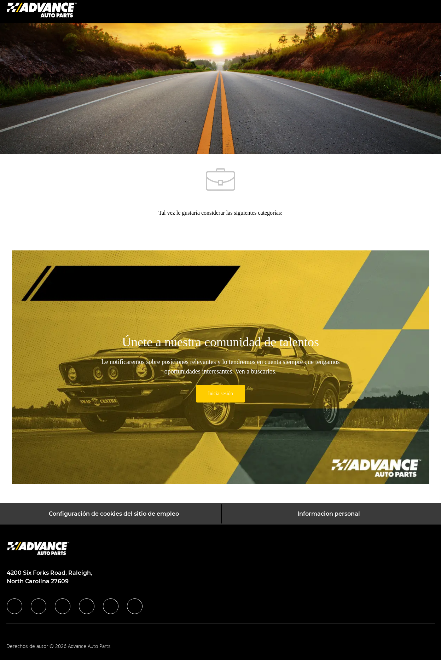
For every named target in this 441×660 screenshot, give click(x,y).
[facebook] (14, 606)
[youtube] (110, 606)
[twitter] (62, 606)
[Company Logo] (41, 11)
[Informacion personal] (328, 514)
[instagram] (86, 606)
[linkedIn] (38, 606)
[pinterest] (135, 606)
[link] (220, 394)
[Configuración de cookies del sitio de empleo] (114, 514)
